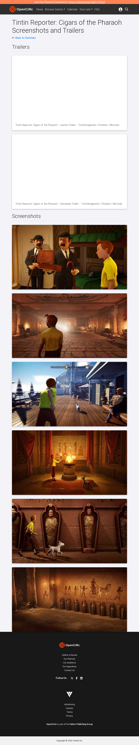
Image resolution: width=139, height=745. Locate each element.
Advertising (69, 704)
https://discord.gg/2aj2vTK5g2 (86, 2)
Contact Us (69, 670)
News (39, 9)
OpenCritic (51, 724)
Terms (69, 712)
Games (54, 9)
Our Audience (69, 662)
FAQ (97, 9)
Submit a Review (69, 655)
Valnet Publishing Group (81, 724)
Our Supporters (69, 666)
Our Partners (69, 659)
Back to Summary (24, 37)
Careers (69, 708)
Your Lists (85, 9)
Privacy (69, 716)
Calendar (72, 9)
